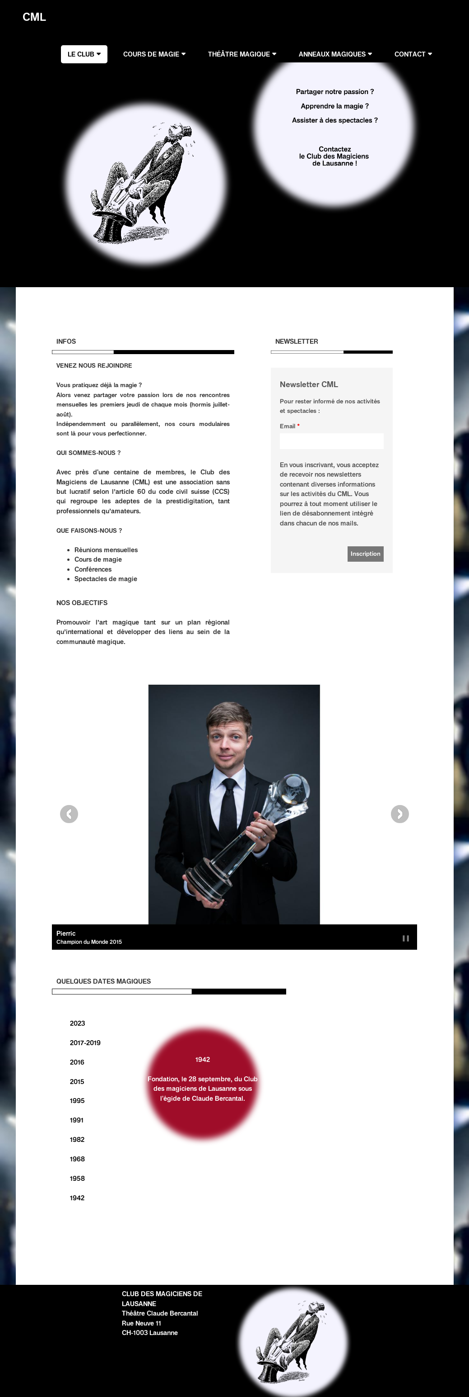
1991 (77, 1120)
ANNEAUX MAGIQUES (332, 54)
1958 (77, 1178)
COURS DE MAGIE (151, 54)
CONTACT (410, 54)
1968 (77, 1159)
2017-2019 (85, 1043)
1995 (77, 1101)
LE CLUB (81, 54)
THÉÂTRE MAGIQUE (239, 54)
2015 (77, 1082)
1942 (77, 1198)
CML (32, 17)
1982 (77, 1140)
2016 (77, 1062)
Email (287, 426)
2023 (77, 1023)
